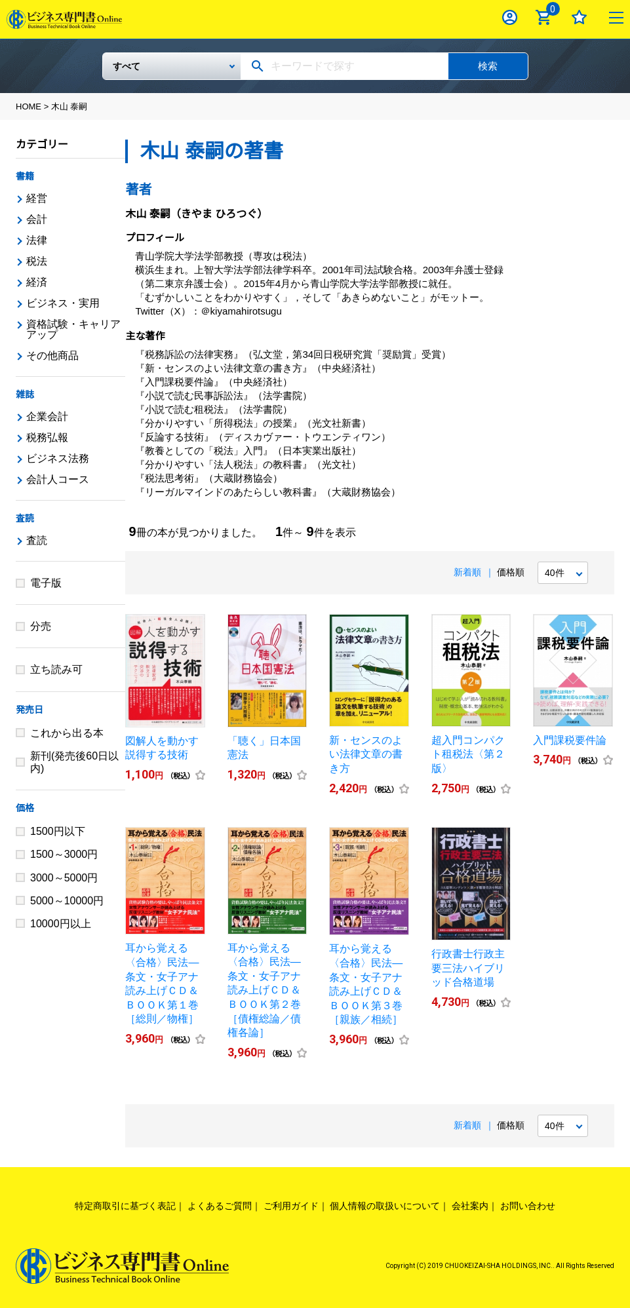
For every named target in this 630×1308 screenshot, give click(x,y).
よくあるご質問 (219, 1206)
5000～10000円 (67, 900)
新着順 (467, 572)
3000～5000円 (64, 877)
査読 (25, 518)
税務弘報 (47, 437)
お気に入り (579, 17)
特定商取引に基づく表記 (125, 1206)
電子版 (46, 582)
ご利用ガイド (291, 1206)
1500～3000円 (64, 854)
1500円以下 (57, 831)
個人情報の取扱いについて (385, 1206)
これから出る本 (67, 733)
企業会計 (47, 416)
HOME (28, 106)
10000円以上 (60, 923)
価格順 (510, 572)
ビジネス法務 (57, 458)
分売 (40, 626)
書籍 (25, 176)
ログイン (509, 17)
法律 (36, 240)
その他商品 (52, 355)
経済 (36, 282)
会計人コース (57, 479)
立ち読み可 (56, 669)
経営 (36, 198)
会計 (36, 219)
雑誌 (25, 394)
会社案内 (470, 1206)
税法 (36, 261)
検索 (488, 65)
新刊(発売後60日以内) (74, 762)
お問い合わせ (527, 1206)
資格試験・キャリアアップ (73, 329)
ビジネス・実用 (63, 303)
